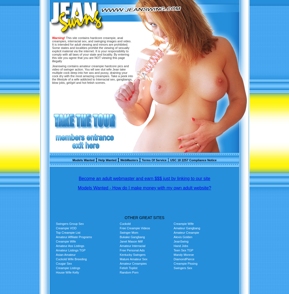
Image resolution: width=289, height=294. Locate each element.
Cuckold (125, 223)
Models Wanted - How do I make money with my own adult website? (144, 188)
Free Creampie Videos (135, 228)
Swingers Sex (183, 268)
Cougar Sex (64, 263)
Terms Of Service (154, 160)
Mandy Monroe (184, 254)
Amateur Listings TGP (71, 250)
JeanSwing (181, 241)
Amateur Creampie (186, 232)
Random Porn (129, 272)
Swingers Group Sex (70, 223)
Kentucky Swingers (133, 254)
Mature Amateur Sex (133, 259)
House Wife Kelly (67, 272)
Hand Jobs (181, 246)
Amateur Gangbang (187, 228)
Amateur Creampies (133, 263)
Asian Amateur (66, 254)
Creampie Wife (184, 223)
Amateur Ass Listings (70, 246)
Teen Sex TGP (183, 250)
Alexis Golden (183, 237)
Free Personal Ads (132, 250)
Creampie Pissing (185, 263)
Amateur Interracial (132, 246)
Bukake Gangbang (132, 237)
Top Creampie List (68, 232)
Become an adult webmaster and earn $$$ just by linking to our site (144, 178)
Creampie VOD (66, 228)
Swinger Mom (129, 232)
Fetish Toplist (128, 268)
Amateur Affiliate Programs (74, 237)
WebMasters (129, 160)
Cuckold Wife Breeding (71, 259)
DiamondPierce (184, 259)
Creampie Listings (68, 268)
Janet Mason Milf (131, 241)
